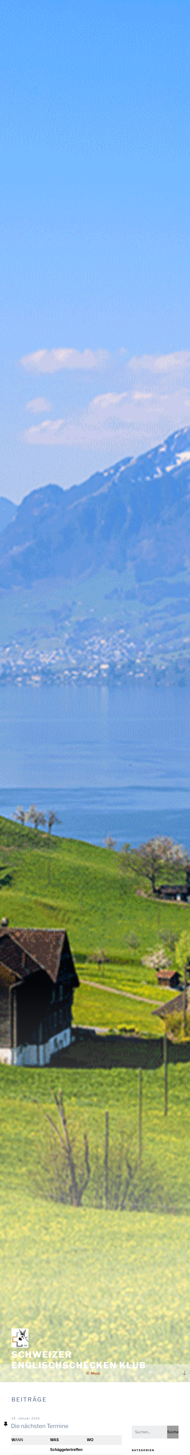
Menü (93, 1373)
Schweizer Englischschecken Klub (78, 1360)
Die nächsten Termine (39, 1426)
